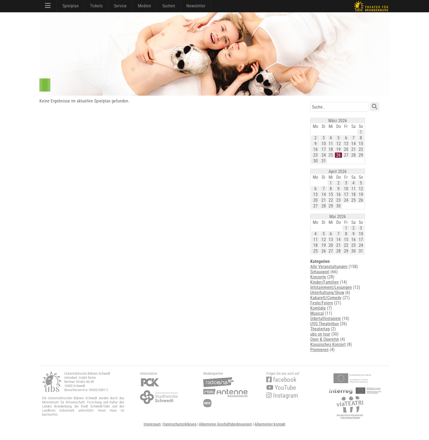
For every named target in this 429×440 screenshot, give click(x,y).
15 (361, 143)
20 (346, 149)
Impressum (152, 424)
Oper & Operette (324, 339)
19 (338, 149)
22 (361, 149)
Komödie (318, 308)
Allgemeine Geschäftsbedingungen (225, 424)
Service (120, 5)
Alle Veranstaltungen (328, 266)
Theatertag (320, 329)
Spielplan (70, 5)
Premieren (319, 349)
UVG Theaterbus (324, 323)
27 (346, 155)
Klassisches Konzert (328, 344)
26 (338, 155)
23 (315, 155)
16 (315, 149)
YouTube (281, 387)
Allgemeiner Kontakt (269, 424)
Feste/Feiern (321, 303)
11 (331, 143)
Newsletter (195, 5)
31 (323, 160)
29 (361, 155)
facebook (281, 379)
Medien (144, 5)
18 (331, 149)
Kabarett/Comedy (325, 297)
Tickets (96, 5)
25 (331, 155)
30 (315, 160)
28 (353, 155)
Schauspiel (319, 271)
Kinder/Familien (324, 282)
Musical (317, 313)
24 (323, 155)
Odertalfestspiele (325, 318)
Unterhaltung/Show (327, 292)
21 (353, 149)
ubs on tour (320, 334)
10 (323, 143)
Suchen (168, 5)
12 (338, 143)
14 (353, 143)
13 (346, 143)
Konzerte (318, 277)
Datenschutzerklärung (179, 424)
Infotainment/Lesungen (331, 287)
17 (323, 149)
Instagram (282, 395)
